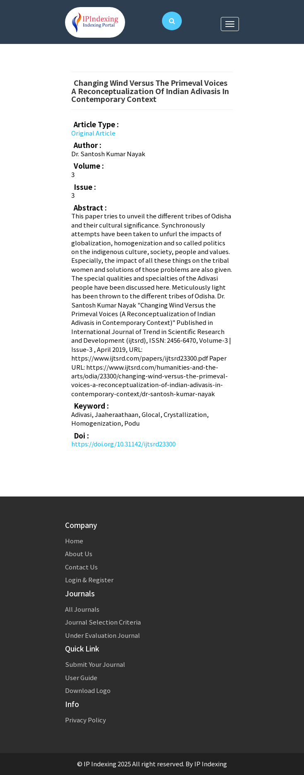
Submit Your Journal (95, 664)
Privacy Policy (85, 719)
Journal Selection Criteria (103, 622)
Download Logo (88, 690)
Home (74, 540)
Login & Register (89, 579)
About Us (78, 553)
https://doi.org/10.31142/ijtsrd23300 (123, 443)
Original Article (93, 132)
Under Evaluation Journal (102, 635)
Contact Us (81, 566)
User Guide (81, 677)
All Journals (82, 609)
